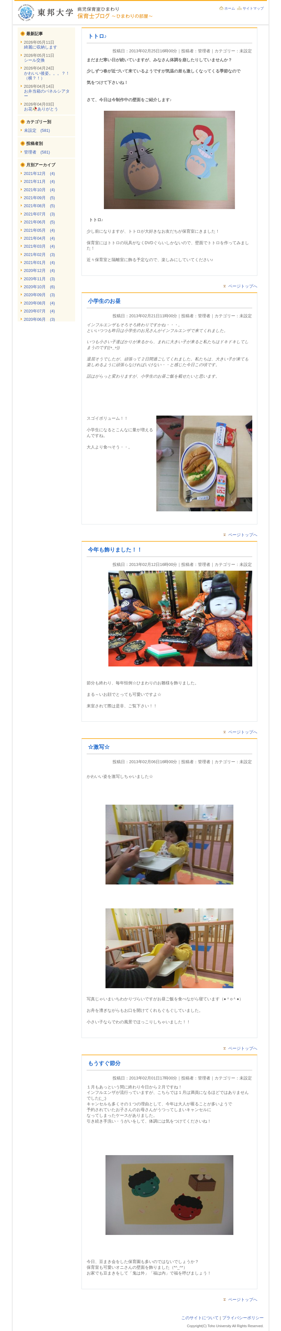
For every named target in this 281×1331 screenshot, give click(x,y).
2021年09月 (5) (39, 197)
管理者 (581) (37, 152)
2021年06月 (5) (39, 222)
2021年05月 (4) (39, 230)
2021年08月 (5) (39, 205)
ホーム (229, 8)
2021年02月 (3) (39, 254)
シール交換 (34, 60)
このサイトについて (200, 1317)
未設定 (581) (37, 130)
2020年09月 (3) (39, 294)
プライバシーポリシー (243, 1317)
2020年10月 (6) (39, 286)
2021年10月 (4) (39, 189)
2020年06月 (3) (39, 319)
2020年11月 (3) (39, 278)
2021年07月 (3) (39, 214)
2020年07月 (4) (39, 311)
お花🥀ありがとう (41, 109)
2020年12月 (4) (39, 270)
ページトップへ (242, 286)
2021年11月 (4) (39, 181)
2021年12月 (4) (39, 173)
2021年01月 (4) (39, 262)
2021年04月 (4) (39, 238)
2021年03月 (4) (39, 246)
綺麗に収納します (40, 47)
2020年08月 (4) (39, 303)
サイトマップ (253, 8)
